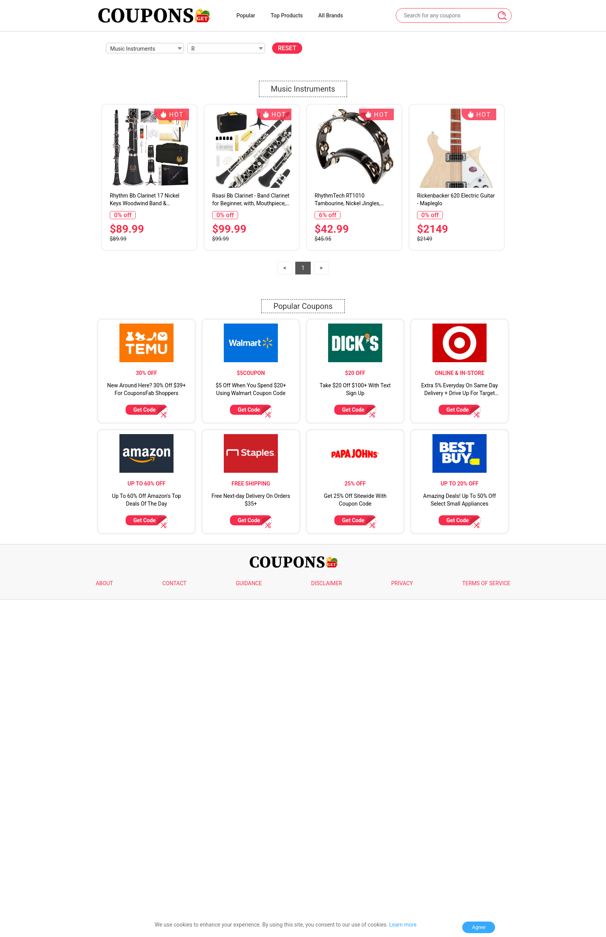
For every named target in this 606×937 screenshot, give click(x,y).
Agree (478, 927)
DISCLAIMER (326, 583)
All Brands (330, 15)
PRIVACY (402, 583)
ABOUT (104, 583)
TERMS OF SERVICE (486, 583)
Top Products (287, 15)
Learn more (403, 925)
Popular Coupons (302, 306)
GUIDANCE (249, 583)
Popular (246, 15)
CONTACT (174, 583)
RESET (287, 48)
